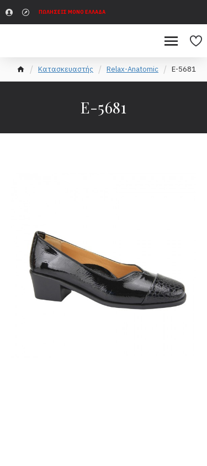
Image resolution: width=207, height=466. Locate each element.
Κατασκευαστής (65, 69)
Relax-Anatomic (132, 69)
